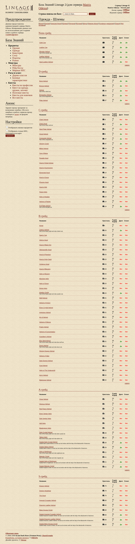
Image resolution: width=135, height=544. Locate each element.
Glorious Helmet (44, 404)
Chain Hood (43, 124)
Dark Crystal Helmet (45, 432)
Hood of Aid (43, 187)
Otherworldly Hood (45, 250)
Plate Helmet (43, 100)
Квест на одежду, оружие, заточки (20, 89)
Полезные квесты (20, 93)
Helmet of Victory (44, 303)
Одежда (16, 50)
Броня (41, 23)
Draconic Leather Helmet (47, 505)
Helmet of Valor (44, 356)
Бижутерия (17, 53)
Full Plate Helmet (44, 206)
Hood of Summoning (46, 168)
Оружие (16, 48)
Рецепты (16, 58)
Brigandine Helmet (45, 95)
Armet (41, 225)
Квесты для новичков (22, 95)
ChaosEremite (47, 535)
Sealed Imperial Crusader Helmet (50, 514)
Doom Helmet (43, 345)
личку (17, 114)
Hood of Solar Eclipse (46, 163)
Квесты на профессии (22, 85)
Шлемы (65, 23)
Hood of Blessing (44, 269)
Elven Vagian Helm (45, 414)
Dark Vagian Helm (45, 418)
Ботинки (79, 23)
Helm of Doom (44, 283)
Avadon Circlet (44, 292)
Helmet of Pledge (45, 201)
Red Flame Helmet (45, 409)
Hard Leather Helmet (46, 62)
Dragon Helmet (44, 486)
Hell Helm (42, 423)
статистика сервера (21, 12)
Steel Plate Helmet (45, 129)
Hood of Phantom (45, 254)
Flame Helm (43, 192)
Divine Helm (43, 288)
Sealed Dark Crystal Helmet (48, 442)
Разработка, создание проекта (17, 538)
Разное (15, 60)
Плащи (117, 23)
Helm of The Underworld (47, 370)
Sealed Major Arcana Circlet (48, 524)
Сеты (14, 55)
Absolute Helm (44, 279)
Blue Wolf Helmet (45, 341)
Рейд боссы (17, 68)
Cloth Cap (42, 42)
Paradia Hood (43, 158)
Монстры (16, 65)
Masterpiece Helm (45, 428)
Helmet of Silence (45, 322)
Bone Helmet (43, 81)
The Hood (42, 495)
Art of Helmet (43, 317)
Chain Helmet (43, 119)
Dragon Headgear (45, 491)
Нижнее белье (93, 23)
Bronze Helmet (44, 86)
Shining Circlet (44, 144)
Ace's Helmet (43, 375)
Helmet (41, 90)
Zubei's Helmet (44, 230)
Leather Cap (43, 47)
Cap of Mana (43, 153)
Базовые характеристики (19, 79)
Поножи (47, 23)
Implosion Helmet (45, 312)
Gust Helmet (43, 365)
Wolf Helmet (43, 298)
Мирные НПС (18, 70)
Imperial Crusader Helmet (47, 500)
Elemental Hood (44, 172)
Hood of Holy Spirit (45, 259)
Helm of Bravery (44, 274)
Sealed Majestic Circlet (46, 466)
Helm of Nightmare (45, 451)
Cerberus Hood (44, 264)
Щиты (85, 23)
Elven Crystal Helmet (46, 307)
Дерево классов (19, 75)
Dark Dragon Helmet (46, 361)
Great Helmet (43, 134)
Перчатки (72, 23)
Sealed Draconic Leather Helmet (49, 519)
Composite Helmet (45, 138)
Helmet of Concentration (47, 332)
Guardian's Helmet (45, 336)
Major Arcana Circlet (46, 510)
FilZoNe (34, 538)
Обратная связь (12, 533)
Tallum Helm (43, 437)
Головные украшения (106, 23)
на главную (9, 12)
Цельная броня (56, 23)
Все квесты (17, 98)
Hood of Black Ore (45, 245)
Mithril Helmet (43, 148)
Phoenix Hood (44, 182)
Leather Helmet (44, 56)
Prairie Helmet (44, 327)
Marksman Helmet (45, 380)
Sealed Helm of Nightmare (48, 461)
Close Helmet (43, 399)
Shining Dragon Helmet (46, 351)
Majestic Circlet (44, 456)
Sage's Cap (43, 235)
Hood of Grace (44, 177)
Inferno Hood (43, 240)
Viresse (23, 540)
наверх (127, 65)
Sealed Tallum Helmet (46, 447)
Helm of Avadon (44, 197)
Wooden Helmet (44, 51)
